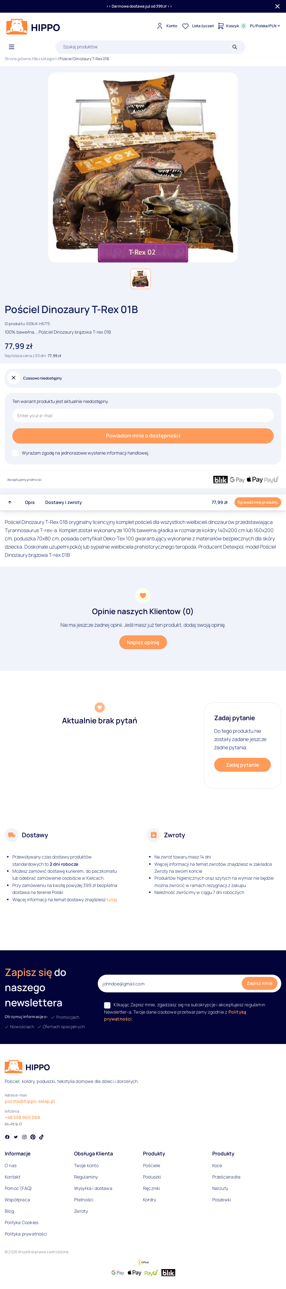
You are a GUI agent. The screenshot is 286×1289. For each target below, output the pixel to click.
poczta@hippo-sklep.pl (30, 1101)
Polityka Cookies (21, 1222)
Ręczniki (151, 1188)
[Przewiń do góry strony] (10, 502)
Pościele (151, 1165)
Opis (30, 502)
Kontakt (12, 1177)
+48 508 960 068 (22, 1117)
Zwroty (81, 1211)
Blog (9, 1211)
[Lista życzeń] (197, 26)
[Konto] (166, 26)
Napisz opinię (143, 642)
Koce (217, 1165)
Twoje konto (86, 1165)
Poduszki (152, 1177)
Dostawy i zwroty (63, 502)
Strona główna (18, 58)
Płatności (84, 1200)
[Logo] (33, 27)
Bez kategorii (45, 58)
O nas (10, 1165)
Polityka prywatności (26, 1234)
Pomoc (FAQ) (18, 1188)
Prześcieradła (226, 1177)
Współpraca (17, 1200)
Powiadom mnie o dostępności (143, 435)
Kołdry (149, 1200)
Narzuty (220, 1188)
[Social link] (7, 1137)
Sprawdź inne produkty (258, 502)
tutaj (112, 899)
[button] (140, 279)
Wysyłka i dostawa (93, 1188)
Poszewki (221, 1200)
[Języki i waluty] (265, 26)
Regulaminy (86, 1177)
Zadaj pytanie (242, 764)
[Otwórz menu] (11, 47)
